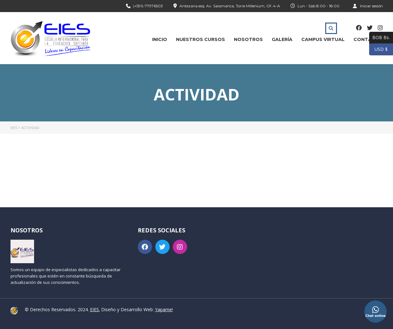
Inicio (159, 39)
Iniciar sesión (368, 5)
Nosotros (248, 39)
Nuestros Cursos (200, 39)
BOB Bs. (379, 38)
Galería (282, 39)
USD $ (378, 49)
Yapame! (164, 309)
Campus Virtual (323, 39)
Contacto (368, 39)
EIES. (95, 309)
